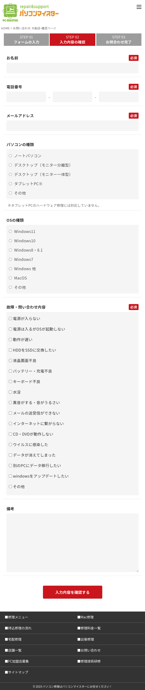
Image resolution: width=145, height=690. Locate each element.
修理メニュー (18, 617)
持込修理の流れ (20, 628)
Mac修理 (87, 617)
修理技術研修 (91, 661)
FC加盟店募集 (18, 661)
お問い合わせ (91, 650)
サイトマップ (18, 672)
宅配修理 (14, 639)
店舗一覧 (14, 650)
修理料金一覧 (91, 628)
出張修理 (87, 639)
